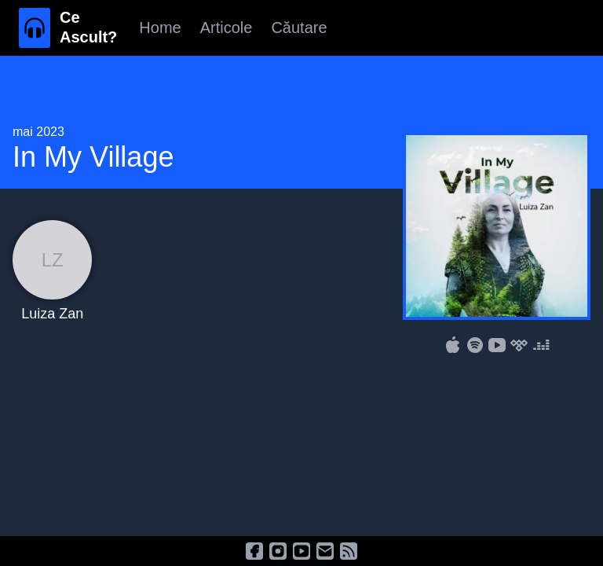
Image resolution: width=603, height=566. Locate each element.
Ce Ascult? (88, 27)
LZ (53, 259)
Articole (226, 27)
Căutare (299, 27)
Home (160, 27)
